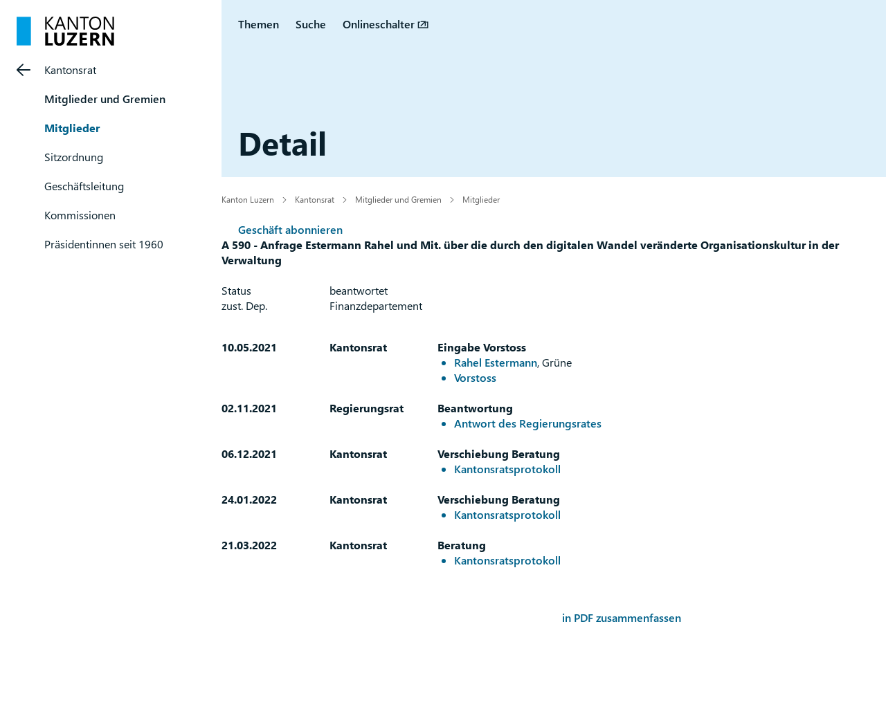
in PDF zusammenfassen (621, 617)
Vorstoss (475, 377)
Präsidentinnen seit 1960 (103, 244)
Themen (258, 24)
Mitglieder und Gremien (104, 98)
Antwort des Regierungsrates (528, 423)
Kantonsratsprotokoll (507, 468)
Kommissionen (80, 215)
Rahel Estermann (495, 362)
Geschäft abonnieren (290, 229)
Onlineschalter (379, 24)
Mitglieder (72, 127)
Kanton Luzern (248, 199)
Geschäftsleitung (84, 185)
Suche (311, 24)
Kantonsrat (70, 69)
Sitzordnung (73, 156)
